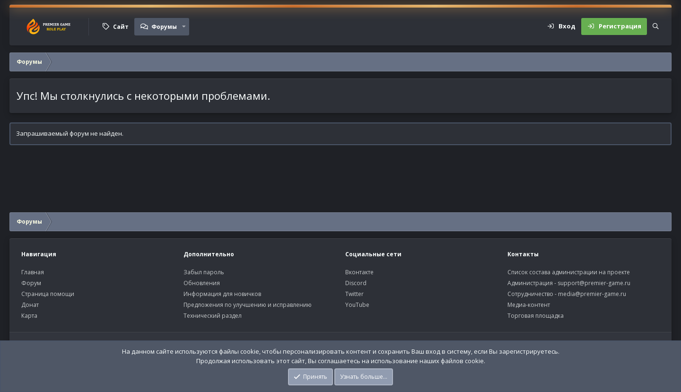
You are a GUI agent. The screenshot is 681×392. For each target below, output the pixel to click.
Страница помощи (47, 294)
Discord (356, 283)
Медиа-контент (528, 305)
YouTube (357, 305)
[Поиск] (655, 26)
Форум (31, 283)
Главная (32, 272)
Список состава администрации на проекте (568, 272)
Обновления (201, 283)
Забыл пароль (203, 272)
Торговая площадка (535, 316)
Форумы (164, 27)
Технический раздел (212, 316)
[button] (184, 26)
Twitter (354, 294)
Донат (30, 305)
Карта (29, 316)
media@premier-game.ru (592, 294)
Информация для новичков (222, 294)
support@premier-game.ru (594, 283)
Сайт (121, 27)
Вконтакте (359, 272)
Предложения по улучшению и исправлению (247, 305)
